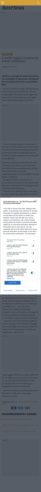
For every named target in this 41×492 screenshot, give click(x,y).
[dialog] (20, 246)
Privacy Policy (33, 290)
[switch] (32, 246)
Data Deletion (8, 290)
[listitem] (20, 240)
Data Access (20, 290)
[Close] (37, 202)
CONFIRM (12, 283)
